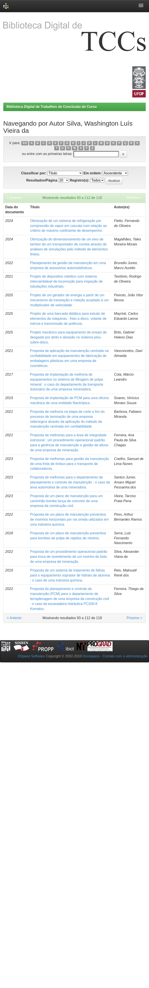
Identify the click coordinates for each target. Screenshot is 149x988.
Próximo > (134, 198)
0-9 (24, 143)
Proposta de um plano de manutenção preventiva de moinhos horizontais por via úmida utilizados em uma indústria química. (69, 519)
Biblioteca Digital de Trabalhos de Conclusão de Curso (52, 106)
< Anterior (14, 198)
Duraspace (91, 656)
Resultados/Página (41, 180)
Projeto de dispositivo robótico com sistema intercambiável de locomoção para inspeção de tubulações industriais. (66, 281)
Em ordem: (93, 173)
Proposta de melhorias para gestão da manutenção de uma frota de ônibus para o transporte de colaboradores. (69, 464)
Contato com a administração (125, 656)
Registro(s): (79, 180)
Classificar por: (33, 173)
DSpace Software (31, 656)
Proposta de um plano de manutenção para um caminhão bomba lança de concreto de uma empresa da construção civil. (66, 501)
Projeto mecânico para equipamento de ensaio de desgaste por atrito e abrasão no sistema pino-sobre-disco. (68, 337)
